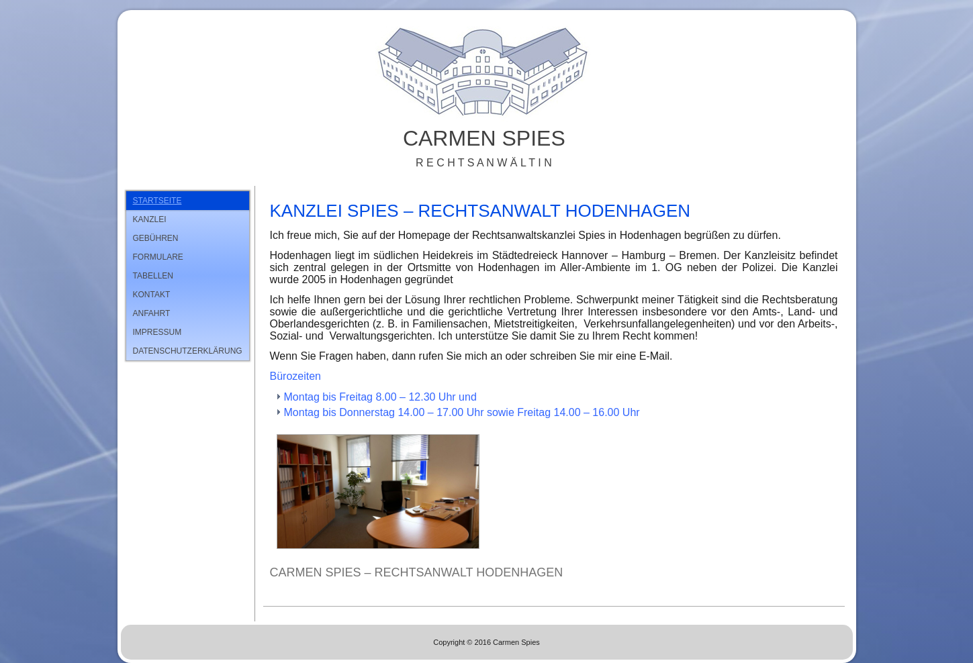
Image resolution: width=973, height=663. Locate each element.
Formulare (158, 257)
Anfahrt (152, 313)
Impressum (157, 332)
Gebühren (156, 238)
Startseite (157, 200)
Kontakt (152, 294)
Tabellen (153, 275)
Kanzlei (150, 219)
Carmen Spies (484, 138)
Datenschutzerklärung (187, 351)
